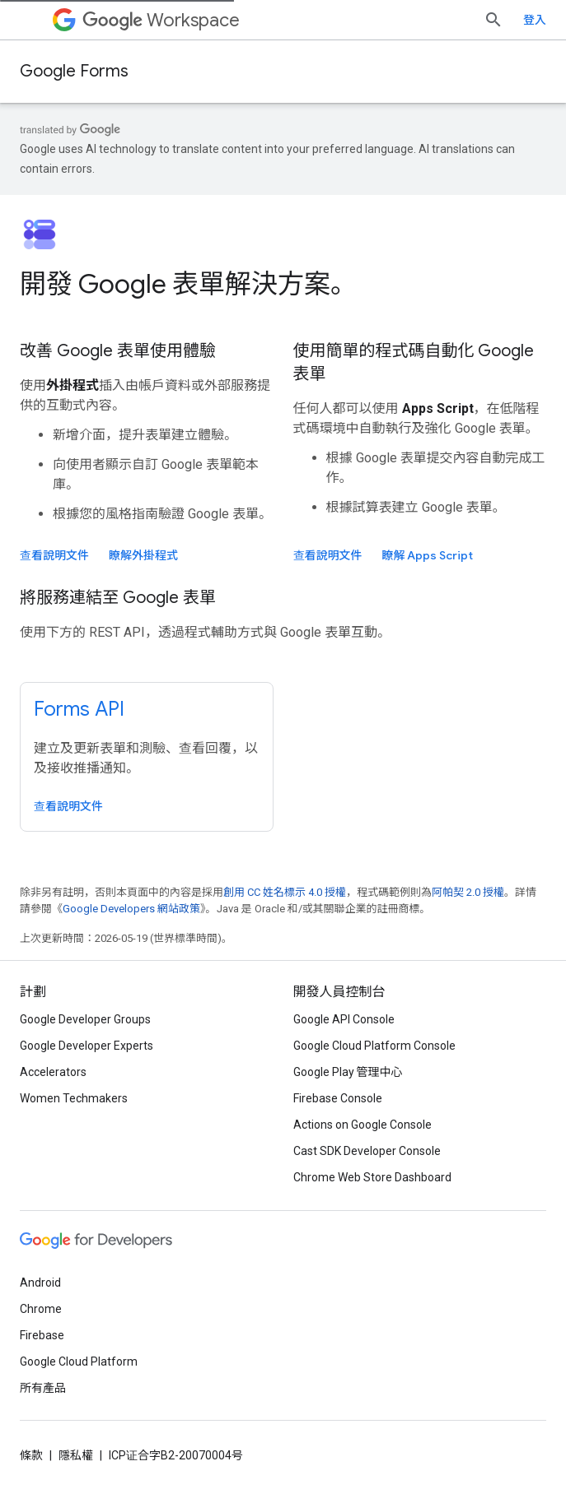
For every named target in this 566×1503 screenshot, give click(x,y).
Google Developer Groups (85, 1019)
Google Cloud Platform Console (374, 1045)
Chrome (41, 1308)
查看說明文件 (54, 555)
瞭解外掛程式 (143, 555)
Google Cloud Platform (79, 1361)
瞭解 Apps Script (428, 555)
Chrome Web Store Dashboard (372, 1177)
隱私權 (75, 1455)
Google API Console (344, 1019)
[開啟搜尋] (530, 20)
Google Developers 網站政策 (131, 908)
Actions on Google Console (362, 1124)
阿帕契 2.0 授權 (468, 892)
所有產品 (43, 1387)
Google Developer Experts (86, 1045)
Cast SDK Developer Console (367, 1150)
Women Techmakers (74, 1098)
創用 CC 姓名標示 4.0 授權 (284, 892)
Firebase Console (337, 1098)
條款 (31, 1455)
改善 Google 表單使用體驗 (118, 351)
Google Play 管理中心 (348, 1072)
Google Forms (74, 71)
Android (40, 1282)
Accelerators (53, 1072)
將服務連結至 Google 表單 (118, 597)
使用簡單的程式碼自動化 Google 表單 (414, 362)
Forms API (79, 709)
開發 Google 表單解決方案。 (188, 283)
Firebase (42, 1335)
